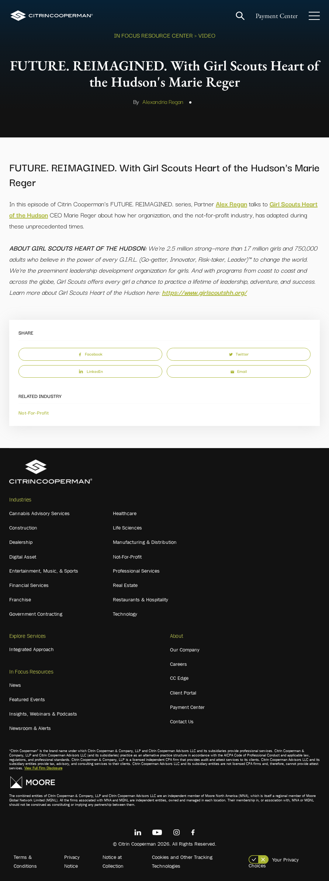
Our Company (185, 650)
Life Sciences (127, 528)
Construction (23, 528)
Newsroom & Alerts (30, 728)
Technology (125, 614)
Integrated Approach (31, 649)
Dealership (20, 542)
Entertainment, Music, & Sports (43, 571)
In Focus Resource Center (153, 35)
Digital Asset (22, 557)
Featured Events (27, 699)
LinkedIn (90, 371)
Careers (178, 664)
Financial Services (29, 585)
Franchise (20, 599)
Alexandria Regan (162, 101)
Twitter (239, 353)
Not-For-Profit (33, 412)
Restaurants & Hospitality (140, 599)
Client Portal (183, 693)
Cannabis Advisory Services (39, 513)
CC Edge (179, 678)
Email (239, 371)
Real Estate (125, 585)
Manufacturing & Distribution (145, 542)
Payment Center (277, 15)
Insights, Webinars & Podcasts (43, 714)
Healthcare (124, 513)
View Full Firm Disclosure (43, 768)
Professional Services (136, 571)
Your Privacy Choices (274, 862)
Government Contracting (35, 614)
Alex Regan (231, 204)
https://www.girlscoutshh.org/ (204, 292)
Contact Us (182, 721)
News (15, 685)
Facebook (90, 353)
